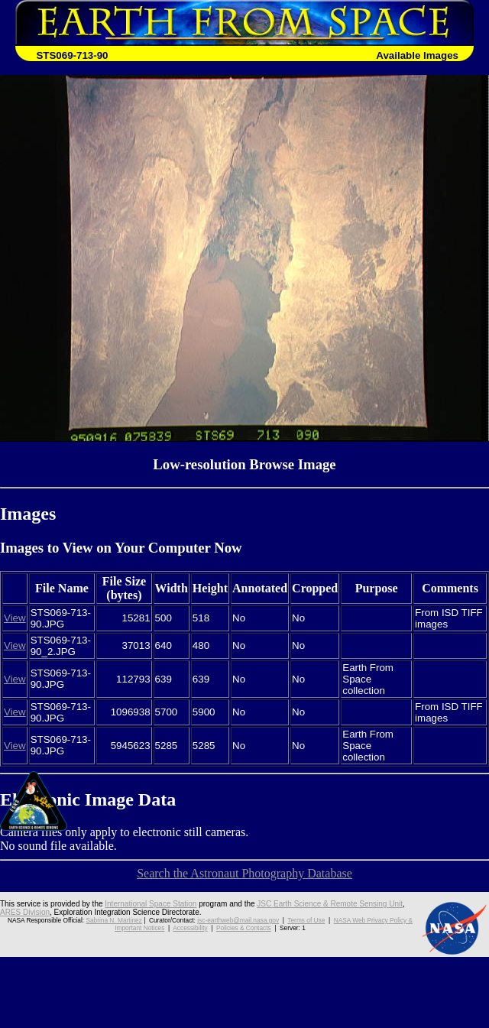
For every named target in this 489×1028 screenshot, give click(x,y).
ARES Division (25, 912)
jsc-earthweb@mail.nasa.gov (238, 920)
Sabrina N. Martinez (113, 920)
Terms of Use (306, 920)
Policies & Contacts (243, 928)
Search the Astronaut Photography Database (244, 873)
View (15, 618)
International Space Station (150, 904)
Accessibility (190, 928)
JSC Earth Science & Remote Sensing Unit (330, 904)
